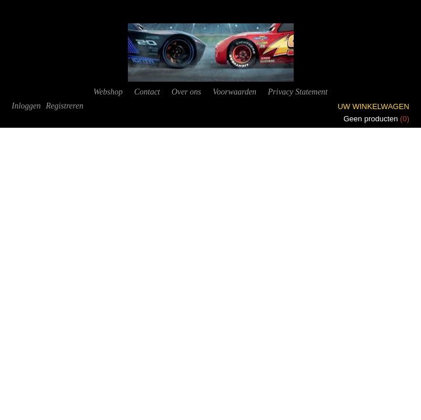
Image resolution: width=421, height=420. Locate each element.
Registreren (64, 106)
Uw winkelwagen (373, 106)
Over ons (186, 92)
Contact (147, 92)
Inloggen (26, 106)
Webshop (108, 92)
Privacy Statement (298, 92)
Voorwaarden (234, 92)
